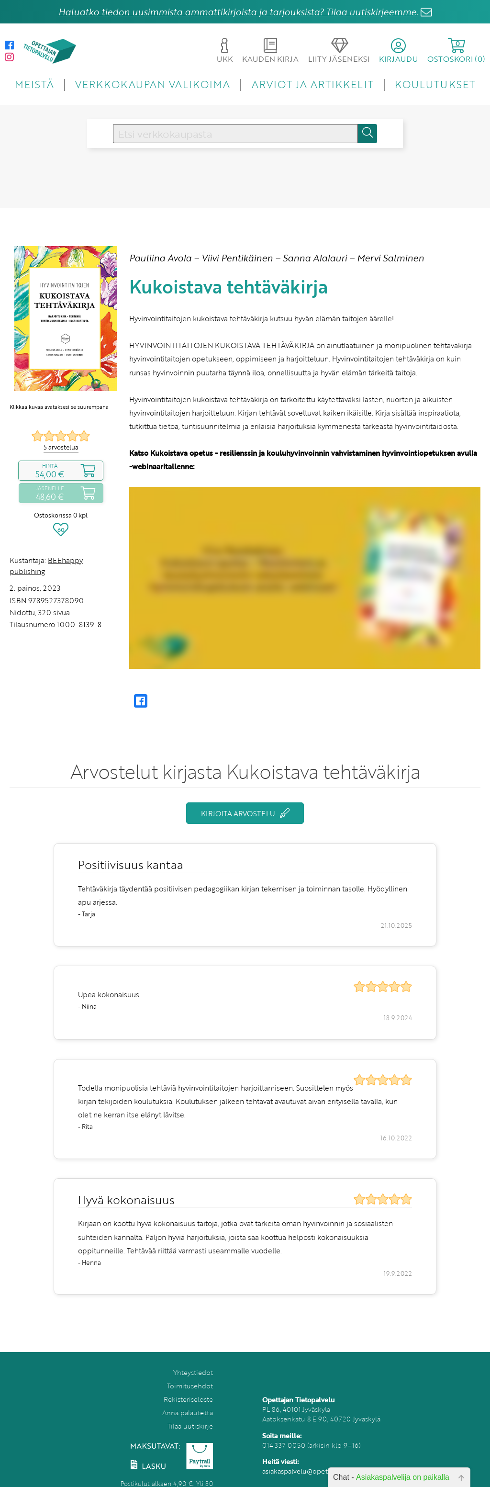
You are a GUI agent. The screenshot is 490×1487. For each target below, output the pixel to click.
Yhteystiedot (193, 1372)
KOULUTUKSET (435, 84)
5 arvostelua (61, 447)
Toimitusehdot (190, 1386)
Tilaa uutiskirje (190, 1426)
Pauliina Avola (160, 258)
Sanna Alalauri (315, 258)
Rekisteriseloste (188, 1399)
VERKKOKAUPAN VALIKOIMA (152, 84)
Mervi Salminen (390, 258)
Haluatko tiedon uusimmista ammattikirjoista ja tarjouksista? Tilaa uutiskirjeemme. (238, 12)
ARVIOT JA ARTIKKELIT (313, 84)
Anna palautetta (187, 1413)
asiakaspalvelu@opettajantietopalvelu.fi (324, 1471)
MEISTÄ (34, 84)
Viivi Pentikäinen (237, 258)
